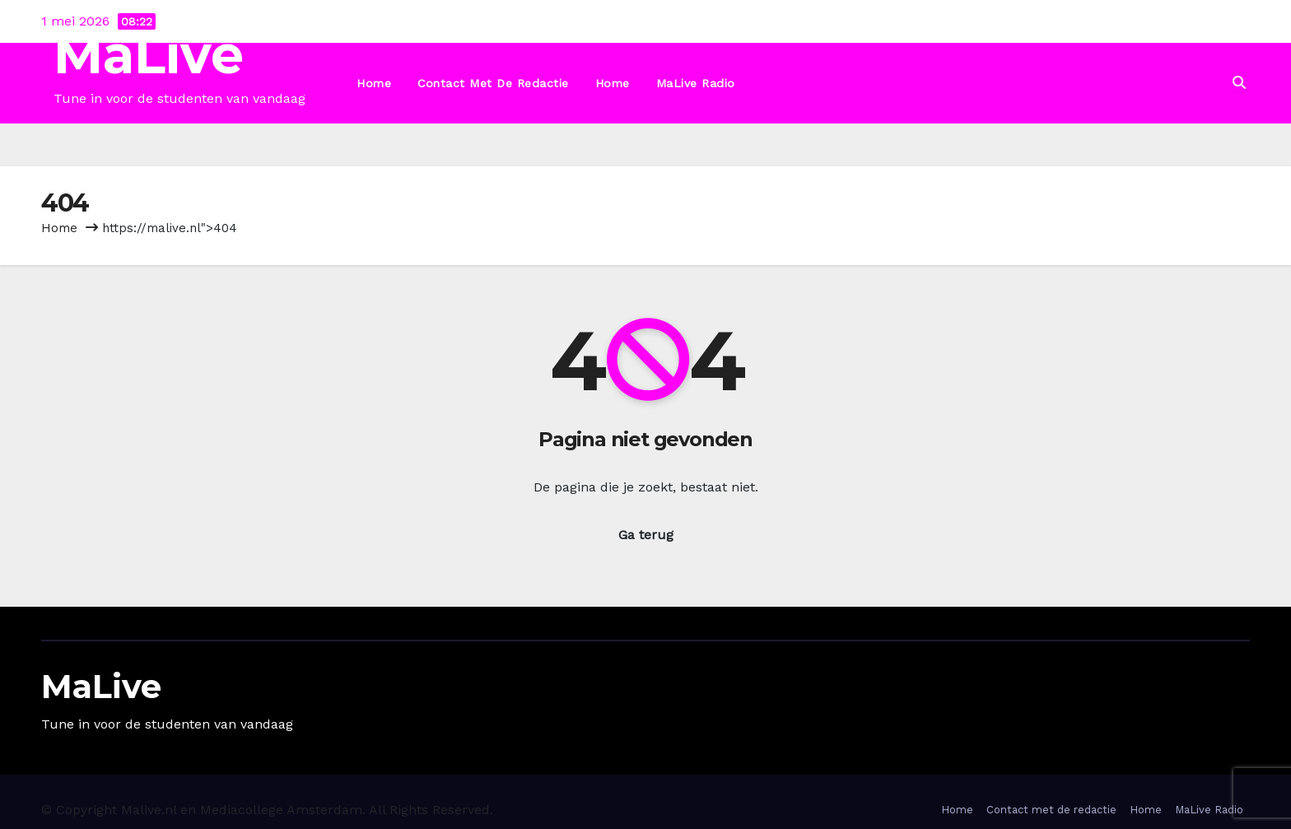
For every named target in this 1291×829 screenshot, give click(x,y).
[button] (1239, 83)
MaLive (149, 54)
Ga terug (645, 535)
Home (374, 83)
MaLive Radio (695, 83)
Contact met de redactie (493, 83)
